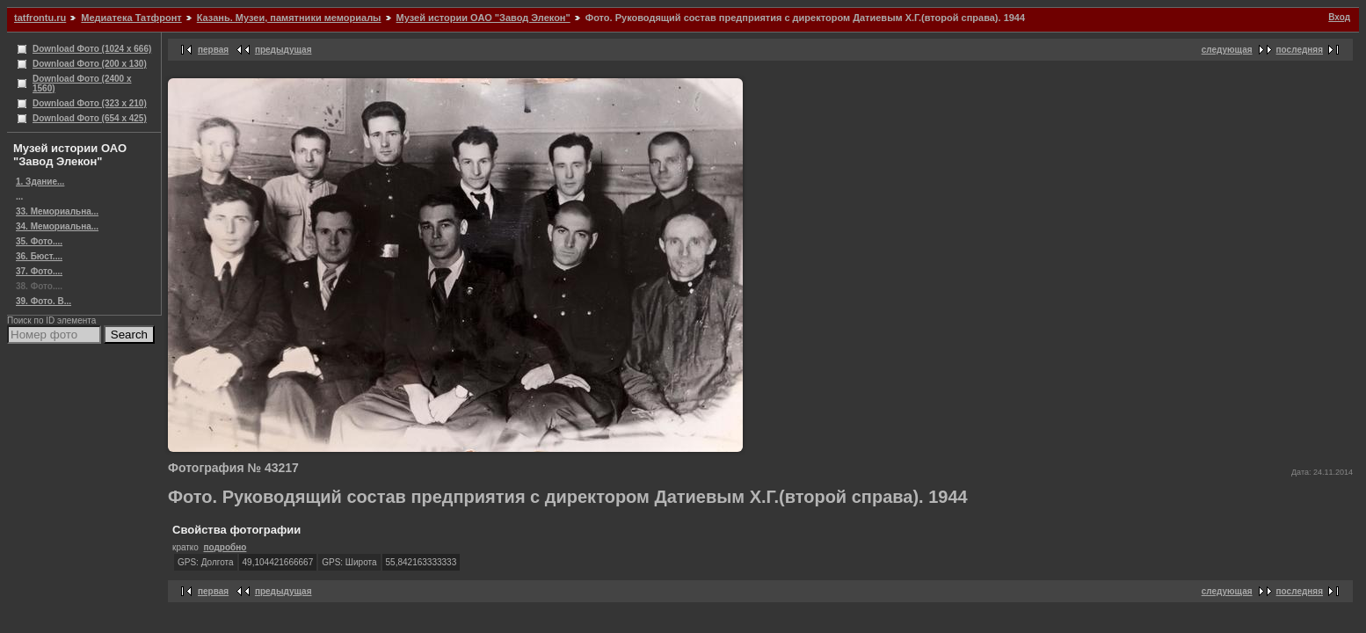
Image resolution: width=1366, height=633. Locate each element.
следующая (1227, 50)
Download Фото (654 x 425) (90, 118)
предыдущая (283, 50)
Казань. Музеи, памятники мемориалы (289, 17)
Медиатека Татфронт (131, 17)
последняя (1299, 50)
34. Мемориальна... (57, 226)
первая (213, 50)
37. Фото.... (39, 271)
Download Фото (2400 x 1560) (82, 83)
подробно (224, 547)
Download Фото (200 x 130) (90, 64)
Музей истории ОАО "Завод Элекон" (483, 17)
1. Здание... (40, 181)
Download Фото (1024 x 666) (92, 49)
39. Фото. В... (43, 301)
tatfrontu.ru (40, 17)
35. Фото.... (39, 241)
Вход (1339, 17)
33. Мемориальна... (57, 211)
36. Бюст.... (39, 256)
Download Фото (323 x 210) (90, 103)
